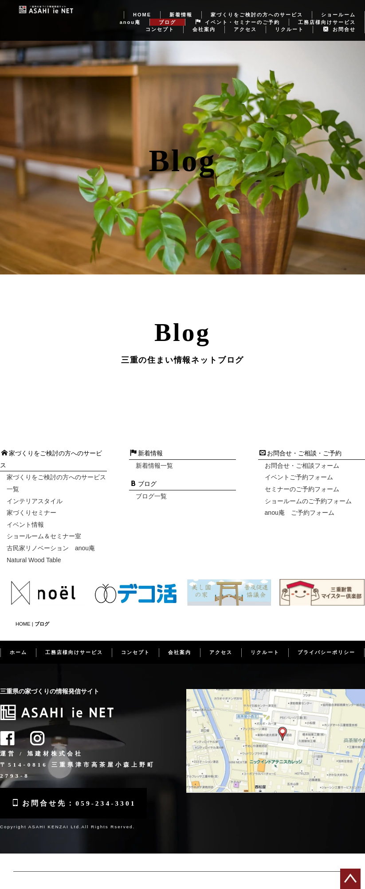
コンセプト (159, 20)
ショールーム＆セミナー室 (44, 527)
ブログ (167, 13)
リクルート (289, 20)
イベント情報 (25, 515)
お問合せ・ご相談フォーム (302, 456)
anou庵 (130, 13)
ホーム (18, 642)
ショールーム (338, 5)
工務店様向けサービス (327, 13)
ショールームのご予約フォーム (308, 491)
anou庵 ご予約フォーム (299, 503)
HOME (142, 5)
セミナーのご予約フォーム (302, 479)
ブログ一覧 (151, 486)
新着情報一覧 (154, 456)
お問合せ (339, 20)
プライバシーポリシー (326, 642)
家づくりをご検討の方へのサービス (257, 5)
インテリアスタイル (35, 491)
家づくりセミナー (31, 503)
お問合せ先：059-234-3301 (75, 793)
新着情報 (180, 5)
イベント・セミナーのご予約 (238, 13)
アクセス (245, 20)
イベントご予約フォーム (299, 468)
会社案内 (204, 20)
